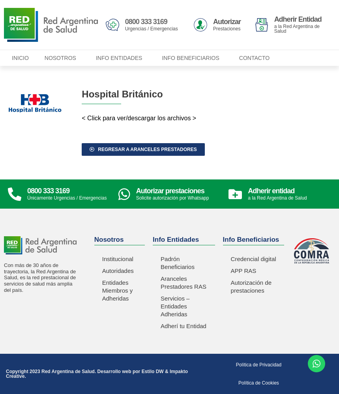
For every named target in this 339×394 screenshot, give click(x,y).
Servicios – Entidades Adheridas (175, 306)
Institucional (117, 259)
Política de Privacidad (258, 365)
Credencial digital (253, 259)
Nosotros (62, 58)
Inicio (20, 58)
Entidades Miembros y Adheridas (117, 290)
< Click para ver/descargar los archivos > (139, 118)
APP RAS (244, 270)
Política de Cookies (258, 383)
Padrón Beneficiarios (178, 263)
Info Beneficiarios (192, 58)
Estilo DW (153, 371)
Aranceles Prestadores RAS (183, 282)
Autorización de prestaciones (251, 286)
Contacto (254, 58)
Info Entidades (121, 58)
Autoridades (118, 270)
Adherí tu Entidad (183, 326)
